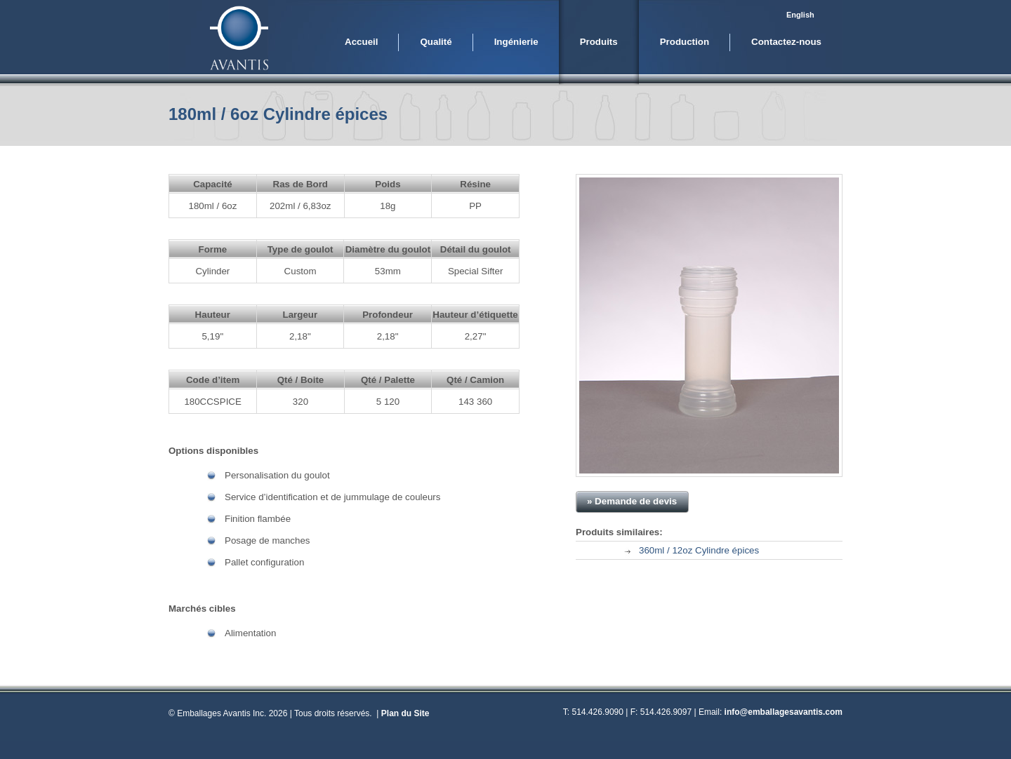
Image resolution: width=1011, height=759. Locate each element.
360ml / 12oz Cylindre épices (699, 550)
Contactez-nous (786, 41)
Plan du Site (405, 713)
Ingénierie (516, 41)
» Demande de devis (632, 501)
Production (684, 41)
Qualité (435, 41)
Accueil (361, 41)
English (800, 15)
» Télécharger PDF (782, 501)
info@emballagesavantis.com (783, 712)
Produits (599, 41)
